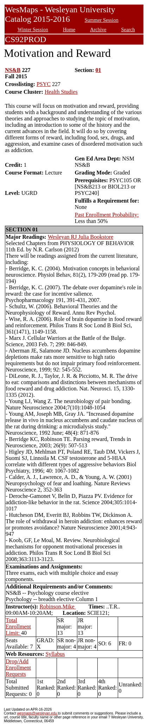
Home (69, 29)
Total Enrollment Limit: (18, 626)
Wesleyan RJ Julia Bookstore (81, 237)
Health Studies (61, 92)
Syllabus (55, 654)
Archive (98, 29)
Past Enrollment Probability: (107, 215)
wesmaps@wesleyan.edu (37, 713)
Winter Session (33, 29)
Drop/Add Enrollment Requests (18, 667)
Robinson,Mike (57, 607)
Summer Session (101, 20)
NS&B (12, 70)
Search (128, 29)
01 (98, 70)
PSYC (44, 84)
